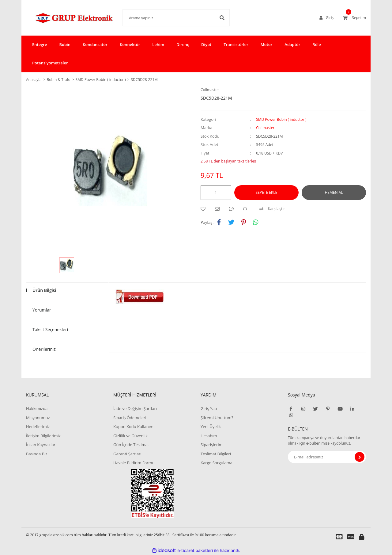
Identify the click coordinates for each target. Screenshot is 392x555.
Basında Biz (36, 454)
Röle (316, 44)
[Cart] (354, 17)
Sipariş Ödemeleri (129, 417)
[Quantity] (216, 192)
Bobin (64, 44)
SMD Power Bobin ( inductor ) (281, 119)
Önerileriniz (44, 349)
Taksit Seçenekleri (50, 329)
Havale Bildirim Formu (134, 462)
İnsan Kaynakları (41, 444)
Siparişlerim (212, 444)
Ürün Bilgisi (44, 290)
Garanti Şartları (127, 454)
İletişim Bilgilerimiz (43, 435)
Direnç (182, 44)
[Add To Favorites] (205, 208)
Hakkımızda (36, 408)
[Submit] (359, 457)
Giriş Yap (209, 408)
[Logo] (65, 17)
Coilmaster (210, 89)
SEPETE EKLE (266, 192)
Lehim (158, 44)
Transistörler (236, 44)
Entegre (39, 44)
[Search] (167, 17)
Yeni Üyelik (211, 426)
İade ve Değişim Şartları (135, 408)
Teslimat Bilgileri (216, 454)
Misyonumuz (38, 417)
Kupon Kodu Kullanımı (133, 426)
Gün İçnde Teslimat (131, 444)
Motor (267, 44)
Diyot (206, 44)
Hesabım (209, 435)
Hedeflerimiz (38, 426)
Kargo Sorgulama (216, 462)
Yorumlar (41, 310)
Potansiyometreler (50, 63)
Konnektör (130, 44)
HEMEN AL (334, 192)
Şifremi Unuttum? (217, 417)
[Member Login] (326, 17)
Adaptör (292, 44)
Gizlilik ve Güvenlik (130, 435)
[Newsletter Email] (327, 457)
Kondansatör (95, 44)
